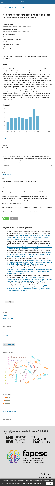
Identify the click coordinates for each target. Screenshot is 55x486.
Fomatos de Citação (8, 165)
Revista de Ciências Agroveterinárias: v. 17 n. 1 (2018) (22, 249)
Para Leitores (6, 330)
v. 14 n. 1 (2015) (19, 7)
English (5, 315)
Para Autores (6, 333)
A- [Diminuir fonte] (12, 301)
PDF (6, 138)
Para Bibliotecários (8, 336)
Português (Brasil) (8, 318)
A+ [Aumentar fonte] (6, 301)
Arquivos (10, 7)
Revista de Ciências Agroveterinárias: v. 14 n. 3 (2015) (27, 281)
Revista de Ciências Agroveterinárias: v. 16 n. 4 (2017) (22, 239)
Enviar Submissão (9, 344)
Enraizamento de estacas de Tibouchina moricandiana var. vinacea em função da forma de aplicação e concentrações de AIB (29, 279)
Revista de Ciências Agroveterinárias (15, 2)
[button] (5, 218)
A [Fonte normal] (9, 301)
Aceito (49, 483)
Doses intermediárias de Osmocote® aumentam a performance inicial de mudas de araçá (29, 286)
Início (4, 7)
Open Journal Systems (9, 411)
